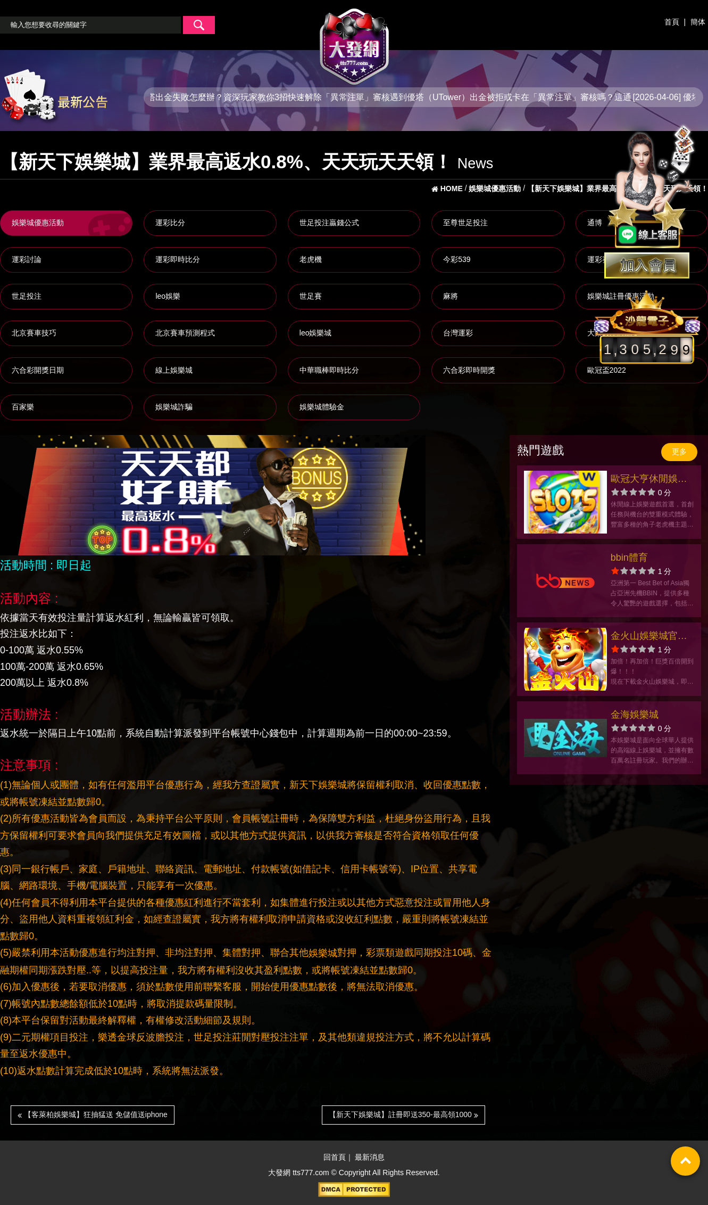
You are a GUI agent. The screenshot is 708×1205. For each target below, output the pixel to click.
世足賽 (310, 296)
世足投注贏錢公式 (329, 222)
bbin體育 (629, 557)
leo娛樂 (167, 296)
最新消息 (370, 1157)
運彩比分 (170, 222)
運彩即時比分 (177, 259)
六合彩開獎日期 (38, 370)
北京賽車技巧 (34, 333)
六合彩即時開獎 (469, 370)
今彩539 (456, 259)
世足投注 (26, 296)
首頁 (671, 22)
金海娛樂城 (635, 714)
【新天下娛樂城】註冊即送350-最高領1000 (403, 1114)
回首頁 (334, 1157)
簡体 (697, 22)
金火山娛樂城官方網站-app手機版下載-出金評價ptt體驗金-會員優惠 (651, 637)
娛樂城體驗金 (321, 407)
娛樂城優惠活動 (38, 222)
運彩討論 (26, 259)
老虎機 (310, 259)
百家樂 (23, 407)
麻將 (450, 296)
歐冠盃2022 (606, 370)
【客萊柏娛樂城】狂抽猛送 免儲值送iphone (93, 1114)
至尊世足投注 (465, 222)
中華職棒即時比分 (329, 370)
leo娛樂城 (315, 333)
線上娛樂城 (174, 370)
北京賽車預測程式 (185, 333)
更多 (679, 451)
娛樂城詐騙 (174, 407)
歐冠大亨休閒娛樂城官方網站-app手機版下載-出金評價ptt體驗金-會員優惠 (651, 480)
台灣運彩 (458, 333)
